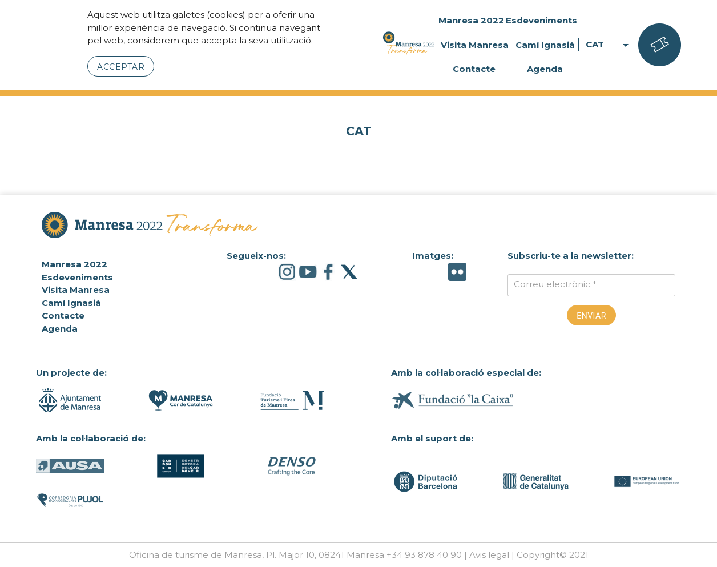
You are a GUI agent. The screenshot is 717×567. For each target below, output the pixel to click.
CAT (609, 44)
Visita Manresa (475, 44)
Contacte (474, 68)
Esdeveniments (541, 20)
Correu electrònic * (555, 284)
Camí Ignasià (545, 44)
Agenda (545, 68)
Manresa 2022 (471, 20)
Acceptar (120, 67)
